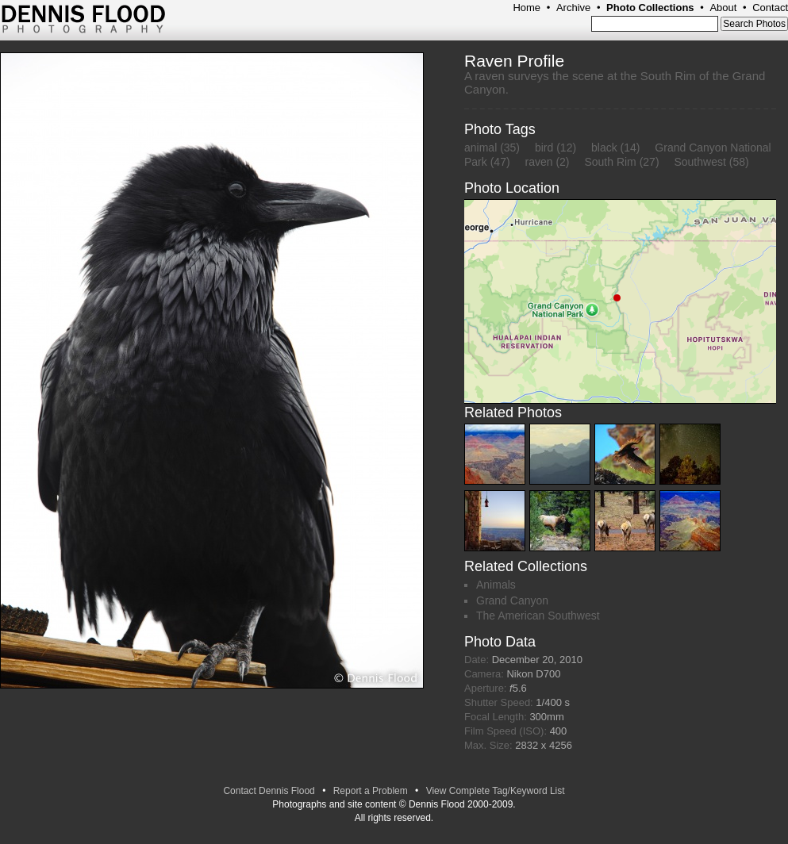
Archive (573, 7)
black (604, 147)
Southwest (699, 161)
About (722, 7)
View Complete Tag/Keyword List (495, 790)
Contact (770, 7)
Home (526, 7)
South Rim (610, 161)
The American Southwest (538, 615)
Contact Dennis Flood (268, 790)
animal (480, 147)
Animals (496, 584)
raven (538, 161)
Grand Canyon (512, 600)
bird (544, 147)
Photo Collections (650, 7)
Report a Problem (370, 790)
